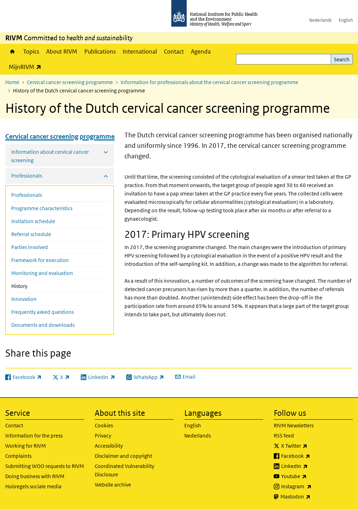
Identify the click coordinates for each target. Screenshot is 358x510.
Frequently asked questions (42, 312)
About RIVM (61, 51)
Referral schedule (31, 234)
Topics (31, 51)
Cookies (104, 425)
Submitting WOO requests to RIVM (44, 466)
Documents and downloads (42, 325)
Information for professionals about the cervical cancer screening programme (209, 82)
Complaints (18, 456)
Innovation (24, 299)
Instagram (314, 486)
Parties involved (29, 247)
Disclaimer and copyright (123, 456)
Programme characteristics (41, 208)
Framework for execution (40, 260)
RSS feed (284, 435)
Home (12, 51)
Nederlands (320, 20)
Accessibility (109, 445)
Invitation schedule (33, 221)
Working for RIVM (25, 445)
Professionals (26, 195)
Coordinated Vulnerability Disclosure (124, 470)
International (140, 51)
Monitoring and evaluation (42, 273)
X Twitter (312, 446)
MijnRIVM (27, 66)
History (34, 285)
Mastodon (313, 496)
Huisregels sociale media (33, 486)
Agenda (201, 51)
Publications (100, 51)
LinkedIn (312, 466)
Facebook (314, 456)
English (346, 20)
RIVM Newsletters (294, 425)
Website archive (113, 484)
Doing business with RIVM (34, 476)
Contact (174, 51)
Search (342, 59)
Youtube (312, 476)
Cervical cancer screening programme (70, 82)
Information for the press (34, 435)
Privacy (103, 435)
